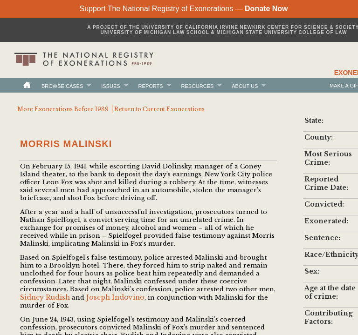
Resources (198, 86)
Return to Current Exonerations (159, 109)
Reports (151, 86)
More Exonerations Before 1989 (63, 109)
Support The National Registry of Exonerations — (183, 9)
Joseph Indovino (115, 297)
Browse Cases (62, 86)
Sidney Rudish (45, 297)
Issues (110, 86)
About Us (244, 86)
